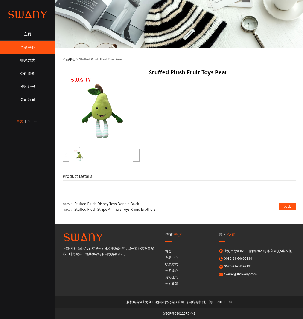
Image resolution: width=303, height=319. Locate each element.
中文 (20, 121)
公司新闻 (27, 99)
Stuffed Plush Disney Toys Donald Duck (106, 203)
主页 (27, 34)
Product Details (77, 176)
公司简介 (27, 73)
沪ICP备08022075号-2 (179, 313)
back (287, 206)
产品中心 (27, 47)
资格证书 (171, 277)
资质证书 (27, 86)
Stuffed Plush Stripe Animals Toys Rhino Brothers (115, 209)
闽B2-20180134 (220, 302)
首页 (168, 251)
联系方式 (27, 60)
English (33, 121)
